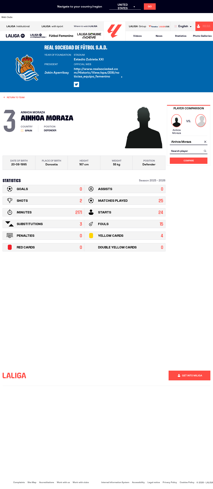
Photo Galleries (202, 35)
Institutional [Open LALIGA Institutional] (18, 26)
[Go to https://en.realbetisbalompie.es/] (149, 17)
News (159, 35)
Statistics (180, 35)
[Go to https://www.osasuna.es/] (39, 17)
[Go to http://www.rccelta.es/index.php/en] (119, 17)
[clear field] (205, 141)
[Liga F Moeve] (61, 36)
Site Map (32, 482)
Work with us (63, 482)
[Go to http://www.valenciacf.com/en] (199, 17)
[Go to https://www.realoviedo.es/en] (169, 17)
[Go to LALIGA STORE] (159, 26)
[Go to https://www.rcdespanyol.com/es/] (129, 17)
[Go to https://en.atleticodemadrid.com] (29, 17)
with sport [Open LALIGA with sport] (52, 26)
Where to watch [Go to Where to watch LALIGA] (85, 26)
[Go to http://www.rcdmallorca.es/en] (139, 17)
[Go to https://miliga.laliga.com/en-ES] (204, 26)
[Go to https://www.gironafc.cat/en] (89, 17)
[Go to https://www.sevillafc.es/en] (189, 17)
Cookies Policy (187, 482)
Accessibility (138, 482)
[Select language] (184, 26)
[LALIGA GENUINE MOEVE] (89, 36)
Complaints (19, 482)
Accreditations (46, 482)
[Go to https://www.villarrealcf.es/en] (209, 17)
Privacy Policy (170, 482)
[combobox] (188, 142)
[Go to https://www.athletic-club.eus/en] (19, 17)
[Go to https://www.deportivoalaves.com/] (49, 17)
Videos (137, 35)
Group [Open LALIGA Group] (137, 26)
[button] (15, 36)
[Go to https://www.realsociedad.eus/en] (179, 17)
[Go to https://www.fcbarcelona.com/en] (69, 17)
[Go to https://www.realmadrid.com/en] (159, 17)
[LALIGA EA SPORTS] (15, 36)
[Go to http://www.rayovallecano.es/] (109, 17)
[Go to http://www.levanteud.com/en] (99, 17)
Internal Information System (115, 482)
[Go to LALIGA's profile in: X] (76, 84)
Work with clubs (81, 482)
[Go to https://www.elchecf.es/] (59, 17)
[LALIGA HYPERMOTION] (38, 36)
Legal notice (154, 482)
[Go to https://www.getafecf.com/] (79, 17)
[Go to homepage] (114, 39)
